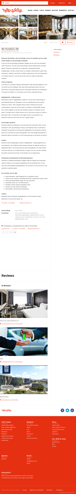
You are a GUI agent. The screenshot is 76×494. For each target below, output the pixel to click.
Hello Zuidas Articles (58, 427)
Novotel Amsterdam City (9, 320)
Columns (54, 432)
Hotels (54, 446)
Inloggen (52, 3)
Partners (4, 434)
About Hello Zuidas (7, 425)
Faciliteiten (5, 213)
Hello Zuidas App (6, 429)
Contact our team (7, 438)
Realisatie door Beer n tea (67, 492)
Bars (53, 444)
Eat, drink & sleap (32, 425)
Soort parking (5, 210)
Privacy (25, 490)
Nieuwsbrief (6, 473)
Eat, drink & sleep (59, 439)
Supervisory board (7, 436)
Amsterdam (60, 490)
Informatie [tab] (58, 49)
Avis (1, 358)
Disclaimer (50, 490)
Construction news (58, 429)
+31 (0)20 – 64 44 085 (7, 203)
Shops (29, 459)
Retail (28, 427)
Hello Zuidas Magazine (8, 427)
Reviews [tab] (56, 55)
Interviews (55, 434)
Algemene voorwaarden (37, 490)
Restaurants (56, 442)
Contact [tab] (56, 52)
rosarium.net (5, 228)
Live (28, 429)
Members (4, 432)
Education (30, 434)
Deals (28, 463)
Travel (29, 436)
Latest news (56, 425)
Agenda (4, 456)
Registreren (61, 3)
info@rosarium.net (25, 203)
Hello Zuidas (6, 422)
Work (28, 432)
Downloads (4, 440)
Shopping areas (32, 461)
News (54, 422)
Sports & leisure (32, 438)
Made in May (4, 396)
